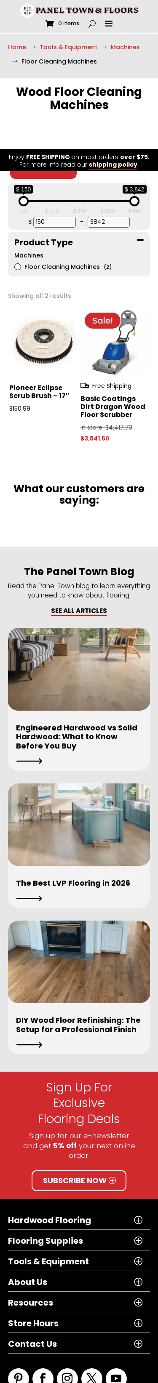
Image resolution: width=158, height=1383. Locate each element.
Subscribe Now (75, 1149)
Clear (43, 137)
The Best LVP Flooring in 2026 (73, 852)
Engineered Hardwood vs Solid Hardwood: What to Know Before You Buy (76, 706)
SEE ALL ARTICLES (79, 580)
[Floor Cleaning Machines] (17, 236)
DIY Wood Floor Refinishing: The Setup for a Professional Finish (78, 994)
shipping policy (113, 15)
